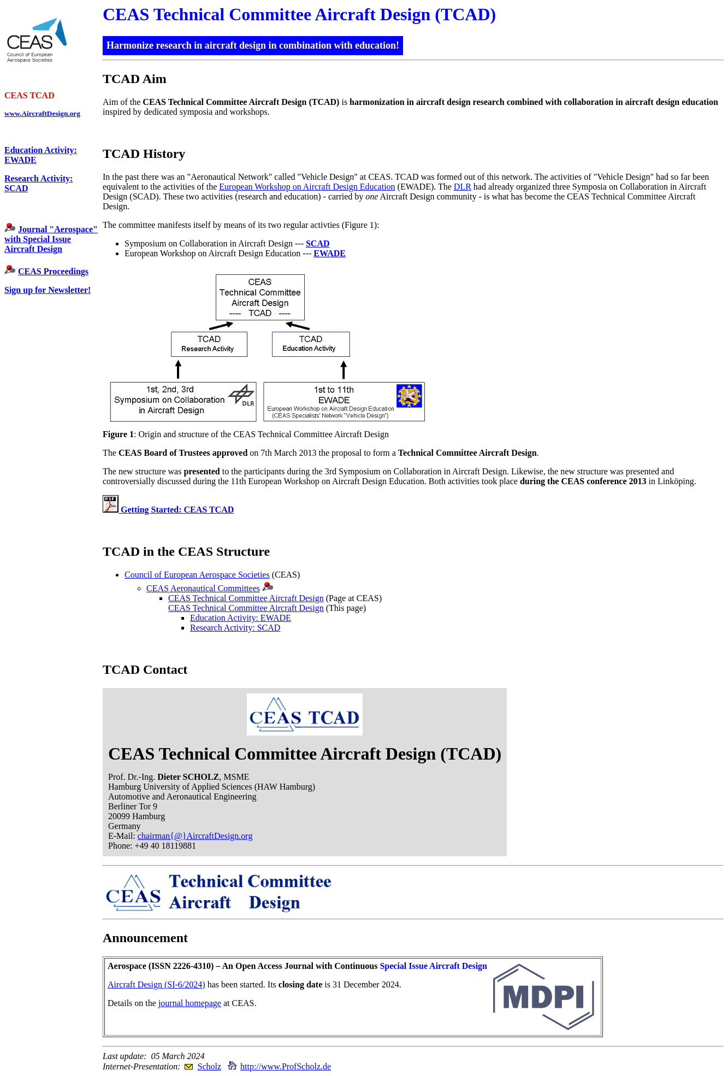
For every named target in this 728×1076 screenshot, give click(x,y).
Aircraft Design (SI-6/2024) (156, 984)
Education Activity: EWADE (240, 617)
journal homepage (189, 1003)
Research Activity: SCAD (235, 627)
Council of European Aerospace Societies (197, 574)
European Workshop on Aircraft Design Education (307, 186)
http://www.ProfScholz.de (285, 1066)
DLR (462, 186)
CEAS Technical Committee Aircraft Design (246, 598)
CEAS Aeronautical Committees (203, 588)
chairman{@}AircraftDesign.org (195, 835)
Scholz (209, 1066)
